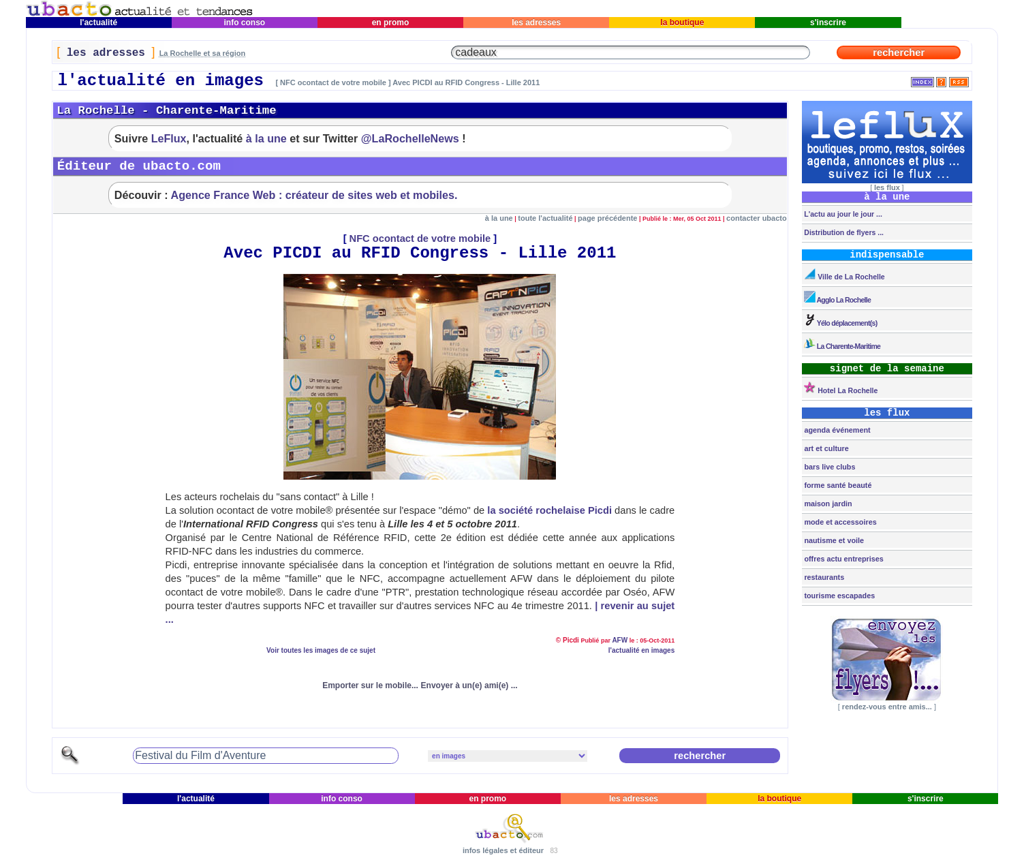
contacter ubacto (756, 218)
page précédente (607, 218)
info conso (244, 22)
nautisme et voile (833, 540)
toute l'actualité (545, 218)
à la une (266, 138)
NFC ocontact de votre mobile (420, 238)
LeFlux (169, 138)
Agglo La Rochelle (836, 297)
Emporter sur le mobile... (370, 685)
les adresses (536, 22)
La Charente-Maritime (841, 343)
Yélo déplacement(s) (839, 320)
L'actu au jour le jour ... (842, 214)
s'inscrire (828, 22)
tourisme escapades (838, 595)
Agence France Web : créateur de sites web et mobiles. (314, 195)
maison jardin (827, 503)
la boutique (682, 22)
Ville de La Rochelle (843, 274)
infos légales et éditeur (503, 850)
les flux (887, 187)
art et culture (825, 448)
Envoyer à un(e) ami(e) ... (469, 685)
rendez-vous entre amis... (887, 707)
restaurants (823, 577)
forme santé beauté (836, 485)
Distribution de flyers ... (843, 232)
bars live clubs (828, 467)
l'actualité (99, 22)
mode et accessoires (839, 522)
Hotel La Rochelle (840, 388)
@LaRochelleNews (410, 138)
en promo (390, 22)
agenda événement (836, 430)
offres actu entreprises (842, 559)
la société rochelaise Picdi (549, 510)
